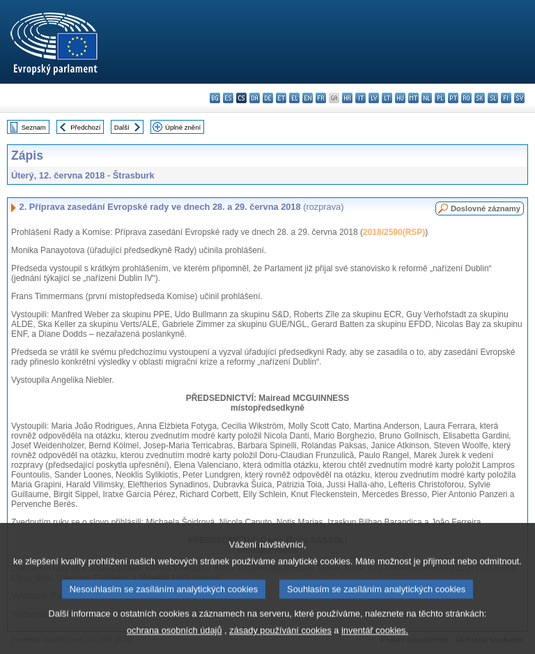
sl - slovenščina (493, 98)
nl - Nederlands (426, 98)
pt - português (453, 98)
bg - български (215, 98)
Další (122, 127)
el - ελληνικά (294, 98)
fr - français (321, 98)
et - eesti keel (281, 98)
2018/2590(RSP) (394, 232)
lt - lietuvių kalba (387, 98)
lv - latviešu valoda (374, 98)
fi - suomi (506, 98)
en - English (307, 98)
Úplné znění (183, 127)
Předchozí (85, 127)
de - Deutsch (268, 98)
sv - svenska (519, 98)
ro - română (466, 98)
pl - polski (440, 98)
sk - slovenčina (479, 98)
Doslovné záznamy (485, 208)
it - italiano (360, 98)
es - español (228, 98)
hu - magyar (400, 98)
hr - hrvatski (347, 98)
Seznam (34, 127)
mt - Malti (413, 98)
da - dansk (254, 98)
